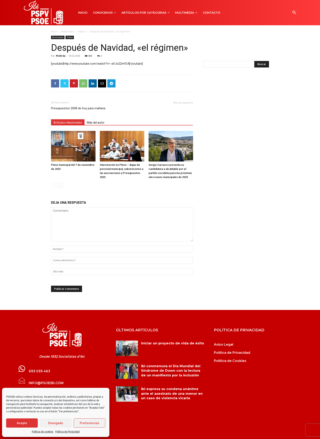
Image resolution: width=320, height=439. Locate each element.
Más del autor (95, 122)
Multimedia (67, 31)
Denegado (55, 423)
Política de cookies (42, 431)
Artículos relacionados (67, 122)
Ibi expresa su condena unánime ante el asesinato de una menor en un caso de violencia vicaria (172, 393)
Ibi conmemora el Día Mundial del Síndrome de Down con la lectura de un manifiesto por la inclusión (170, 370)
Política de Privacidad (67, 431)
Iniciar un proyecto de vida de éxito (172, 343)
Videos (82, 31)
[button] (294, 12)
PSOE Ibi (61, 55)
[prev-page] (53, 185)
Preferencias (89, 423)
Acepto (22, 423)
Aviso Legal (223, 344)
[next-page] (60, 185)
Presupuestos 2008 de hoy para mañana (78, 108)
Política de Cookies (230, 361)
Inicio (54, 31)
